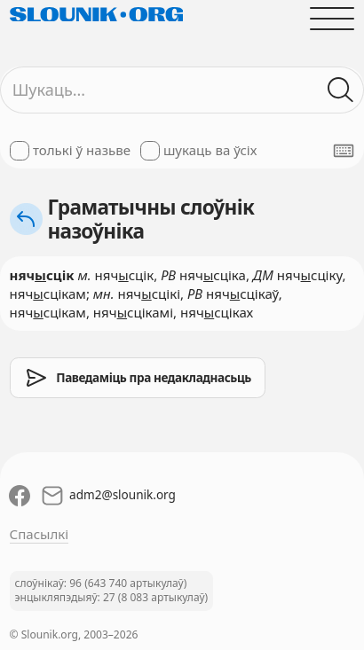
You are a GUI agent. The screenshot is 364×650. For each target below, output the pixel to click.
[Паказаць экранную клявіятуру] (343, 150)
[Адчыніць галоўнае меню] (332, 18)
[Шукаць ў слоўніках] (341, 90)
